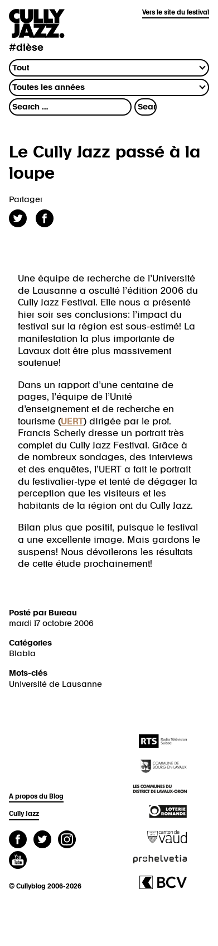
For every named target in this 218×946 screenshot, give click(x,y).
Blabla (22, 653)
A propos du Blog (36, 797)
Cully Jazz (24, 814)
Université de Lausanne (55, 684)
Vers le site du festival (175, 13)
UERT (72, 422)
